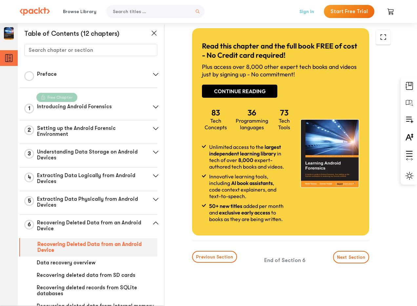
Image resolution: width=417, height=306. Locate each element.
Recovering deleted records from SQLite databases (87, 290)
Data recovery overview (66, 263)
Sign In (306, 11)
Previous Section (214, 256)
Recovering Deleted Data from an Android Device (89, 247)
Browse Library (79, 11)
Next (351, 257)
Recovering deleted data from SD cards (86, 275)
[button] (155, 74)
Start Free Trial (349, 11)
